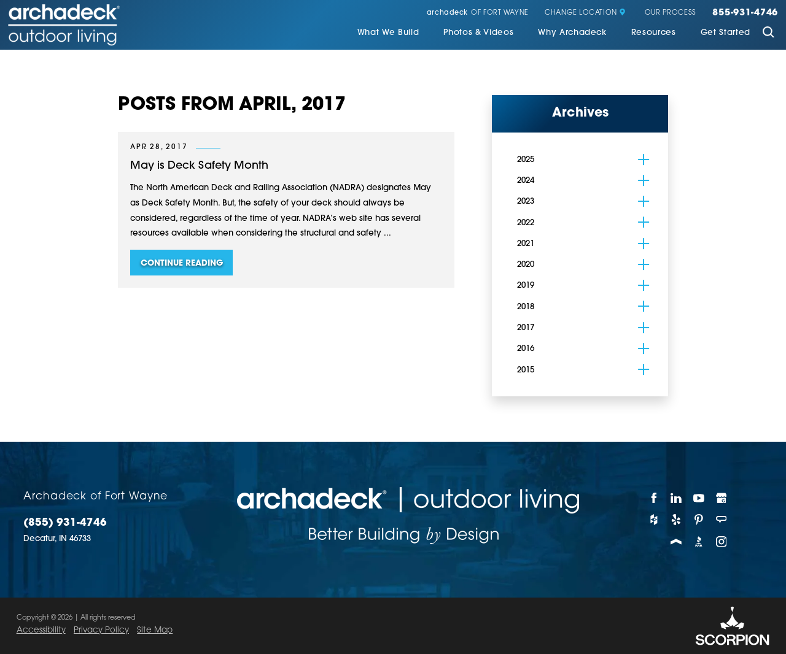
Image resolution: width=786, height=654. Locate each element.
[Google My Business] (721, 498)
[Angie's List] (721, 520)
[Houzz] (654, 520)
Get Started (725, 33)
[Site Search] (768, 33)
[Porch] (677, 542)
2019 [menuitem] (525, 286)
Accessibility (41, 630)
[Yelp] (677, 520)
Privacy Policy (101, 630)
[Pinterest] (699, 520)
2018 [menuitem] (525, 307)
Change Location (585, 13)
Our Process (670, 13)
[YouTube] (699, 498)
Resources (653, 33)
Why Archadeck (572, 33)
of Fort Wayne (478, 13)
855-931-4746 (745, 13)
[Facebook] (654, 498)
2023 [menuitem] (525, 202)
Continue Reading (182, 263)
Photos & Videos (478, 33)
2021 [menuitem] (525, 244)
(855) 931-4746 (65, 523)
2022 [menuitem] (525, 223)
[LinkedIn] (677, 498)
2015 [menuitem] (525, 370)
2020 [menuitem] (525, 265)
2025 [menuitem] (525, 160)
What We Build (388, 33)
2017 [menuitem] (525, 328)
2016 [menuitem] (525, 349)
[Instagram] (721, 542)
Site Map (155, 630)
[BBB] (699, 542)
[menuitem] (388, 34)
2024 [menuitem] (525, 181)
